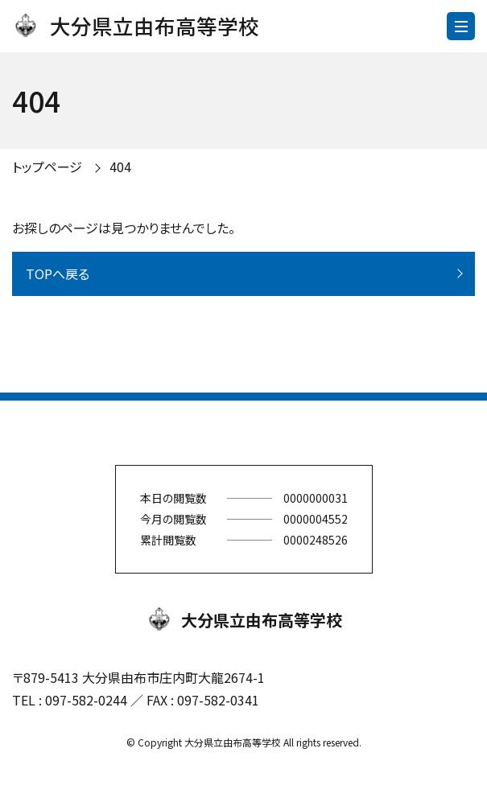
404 (120, 166)
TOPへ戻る (57, 273)
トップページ (47, 166)
